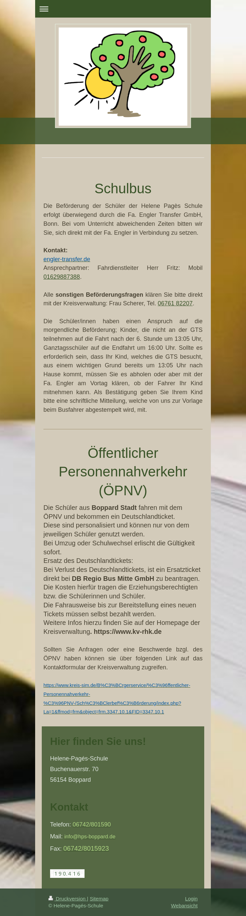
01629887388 (61, 277)
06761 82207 (175, 303)
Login (191, 898)
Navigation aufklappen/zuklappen (123, 9)
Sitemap (99, 898)
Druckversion (67, 898)
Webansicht (184, 905)
